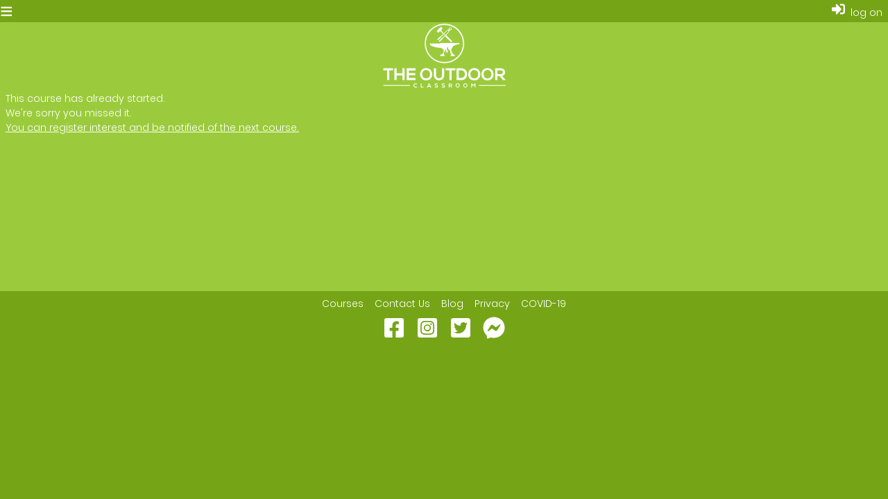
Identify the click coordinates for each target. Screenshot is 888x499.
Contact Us (402, 303)
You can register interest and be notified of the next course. (152, 127)
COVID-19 (543, 303)
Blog (452, 303)
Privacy (492, 303)
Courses (343, 303)
